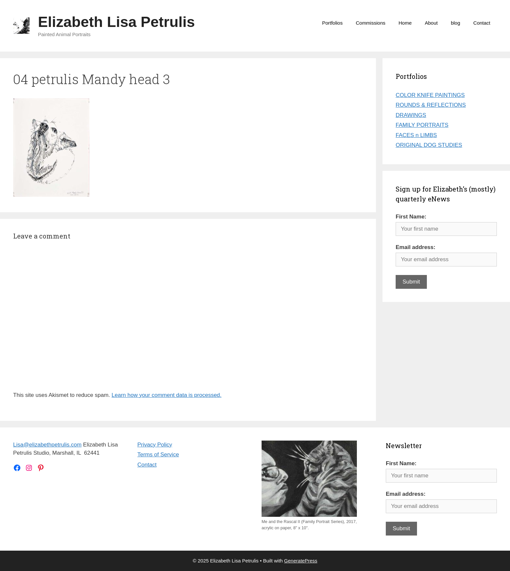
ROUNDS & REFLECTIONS (431, 105)
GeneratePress (300, 560)
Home (405, 23)
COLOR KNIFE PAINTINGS (430, 95)
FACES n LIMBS (416, 135)
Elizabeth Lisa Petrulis (116, 21)
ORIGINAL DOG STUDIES (429, 145)
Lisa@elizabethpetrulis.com (47, 445)
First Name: (411, 217)
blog (455, 23)
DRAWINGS (411, 115)
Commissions (370, 23)
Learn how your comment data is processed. (167, 395)
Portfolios (332, 23)
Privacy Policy (154, 445)
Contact (481, 23)
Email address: (415, 247)
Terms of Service (158, 454)
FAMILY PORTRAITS (422, 125)
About (431, 23)
